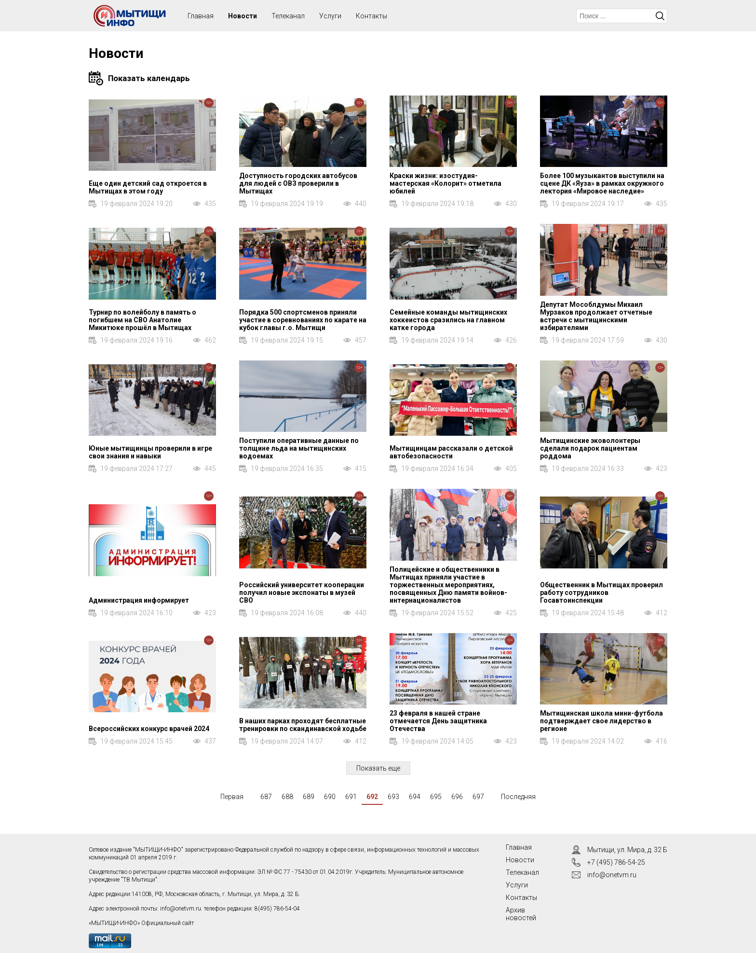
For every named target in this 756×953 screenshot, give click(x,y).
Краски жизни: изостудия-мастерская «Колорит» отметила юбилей (445, 183)
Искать (660, 16)
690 (330, 797)
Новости (242, 16)
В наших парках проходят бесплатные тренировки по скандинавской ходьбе (302, 724)
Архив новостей (521, 914)
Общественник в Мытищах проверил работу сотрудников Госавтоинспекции (601, 592)
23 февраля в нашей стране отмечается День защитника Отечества (438, 720)
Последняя (518, 797)
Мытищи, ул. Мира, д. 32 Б (627, 850)
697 (478, 797)
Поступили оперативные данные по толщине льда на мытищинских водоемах (299, 448)
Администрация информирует (139, 600)
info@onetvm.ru (180, 908)
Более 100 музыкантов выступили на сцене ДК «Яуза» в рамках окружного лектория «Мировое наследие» (602, 183)
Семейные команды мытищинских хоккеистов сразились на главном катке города (448, 319)
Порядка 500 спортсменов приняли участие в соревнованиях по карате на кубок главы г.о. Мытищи (302, 319)
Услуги (330, 16)
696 (457, 797)
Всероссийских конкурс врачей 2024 (149, 728)
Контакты (371, 16)
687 (266, 797)
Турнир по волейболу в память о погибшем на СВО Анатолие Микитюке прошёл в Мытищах (142, 319)
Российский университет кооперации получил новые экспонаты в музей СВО (301, 592)
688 (287, 797)
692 (372, 797)
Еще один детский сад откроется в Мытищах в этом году (148, 187)
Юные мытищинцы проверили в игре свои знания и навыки (150, 452)
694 (414, 797)
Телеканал (288, 16)
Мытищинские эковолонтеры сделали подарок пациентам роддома (590, 448)
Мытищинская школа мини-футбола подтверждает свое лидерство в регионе (601, 720)
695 (436, 797)
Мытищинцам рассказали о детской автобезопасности (451, 452)
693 (393, 797)
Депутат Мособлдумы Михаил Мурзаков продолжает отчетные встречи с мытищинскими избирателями (596, 316)
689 (308, 797)
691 (351, 797)
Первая (231, 797)
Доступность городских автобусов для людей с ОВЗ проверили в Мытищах (298, 183)
